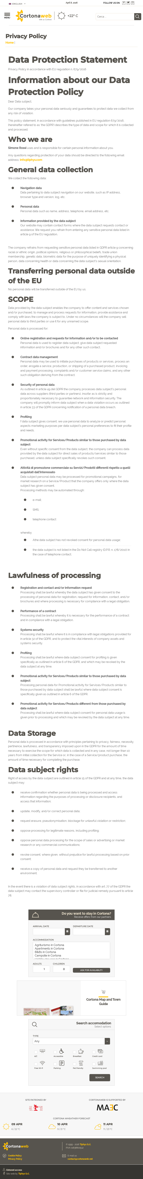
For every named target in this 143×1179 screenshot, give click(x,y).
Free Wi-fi (41, 1065)
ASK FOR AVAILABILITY (91, 970)
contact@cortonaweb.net (80, 1159)
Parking (61, 1065)
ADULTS (41, 967)
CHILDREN (61, 967)
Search (99, 1077)
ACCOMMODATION (43, 939)
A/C (41, 1053)
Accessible (61, 1053)
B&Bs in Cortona (72, 952)
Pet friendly (80, 1065)
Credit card (99, 1053)
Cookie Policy (15, 1155)
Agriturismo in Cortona (72, 945)
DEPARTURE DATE (91, 930)
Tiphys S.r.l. (85, 1144)
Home (9, 42)
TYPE (35, 1036)
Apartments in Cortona (72, 948)
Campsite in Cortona (72, 955)
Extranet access (14, 1170)
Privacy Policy (15, 1159)
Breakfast (80, 1053)
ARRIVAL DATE (51, 930)
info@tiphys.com (31, 160)
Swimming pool (99, 1065)
